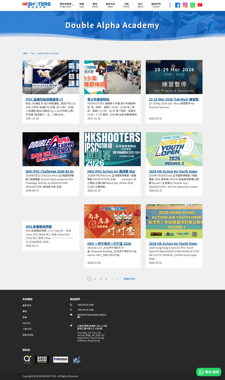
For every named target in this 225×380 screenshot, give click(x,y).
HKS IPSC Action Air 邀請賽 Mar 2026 (111, 173)
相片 (140, 3)
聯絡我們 (156, 3)
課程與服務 (65, 3)
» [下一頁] (117, 278)
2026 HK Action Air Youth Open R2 (173, 173)
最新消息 (110, 3)
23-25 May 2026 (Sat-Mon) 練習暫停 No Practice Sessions (174, 101)
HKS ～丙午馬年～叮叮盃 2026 (109, 243)
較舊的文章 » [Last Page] (130, 278)
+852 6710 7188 (85, 304)
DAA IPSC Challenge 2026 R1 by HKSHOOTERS (50, 173)
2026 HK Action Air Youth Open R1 (173, 245)
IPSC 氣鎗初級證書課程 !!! (44, 99)
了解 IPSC (27, 328)
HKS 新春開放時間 (39, 226)
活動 (126, 3)
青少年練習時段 (98, 99)
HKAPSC (26, 323)
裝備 (81, 3)
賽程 (95, 3)
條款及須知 (27, 334)
